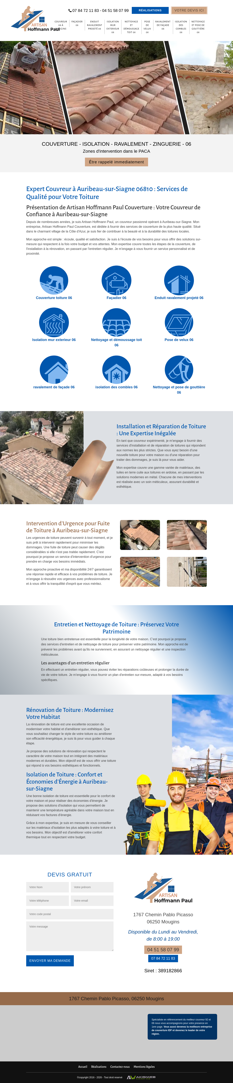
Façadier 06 (77, 23)
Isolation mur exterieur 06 (113, 26)
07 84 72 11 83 (86, 10)
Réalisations (150, 10)
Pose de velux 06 (147, 26)
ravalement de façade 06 (163, 25)
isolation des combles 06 (181, 26)
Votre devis (189, 10)
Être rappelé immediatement (116, 162)
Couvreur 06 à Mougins (61, 25)
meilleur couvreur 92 (197, 1019)
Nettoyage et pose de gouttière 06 (198, 26)
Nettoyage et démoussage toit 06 (131, 26)
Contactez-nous (120, 1066)
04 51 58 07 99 (115, 10)
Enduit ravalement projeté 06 (94, 25)
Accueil (82, 1066)
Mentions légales (144, 1066)
